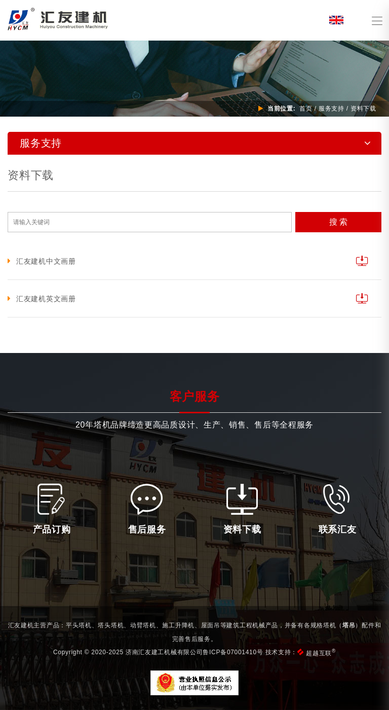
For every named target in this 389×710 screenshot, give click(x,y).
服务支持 (331, 108)
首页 (305, 108)
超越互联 (321, 653)
